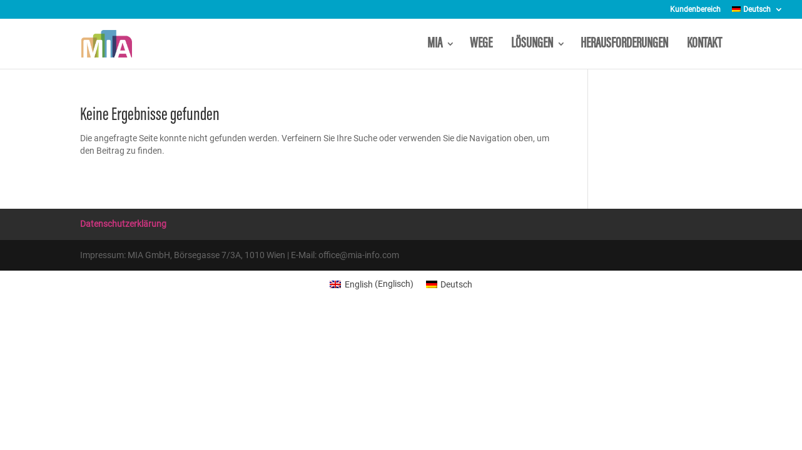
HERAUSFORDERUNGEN (626, 45)
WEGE (483, 45)
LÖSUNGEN (532, 45)
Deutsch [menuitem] (456, 284)
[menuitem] (757, 12)
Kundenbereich (695, 10)
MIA (434, 45)
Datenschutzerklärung (123, 224)
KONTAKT (704, 45)
